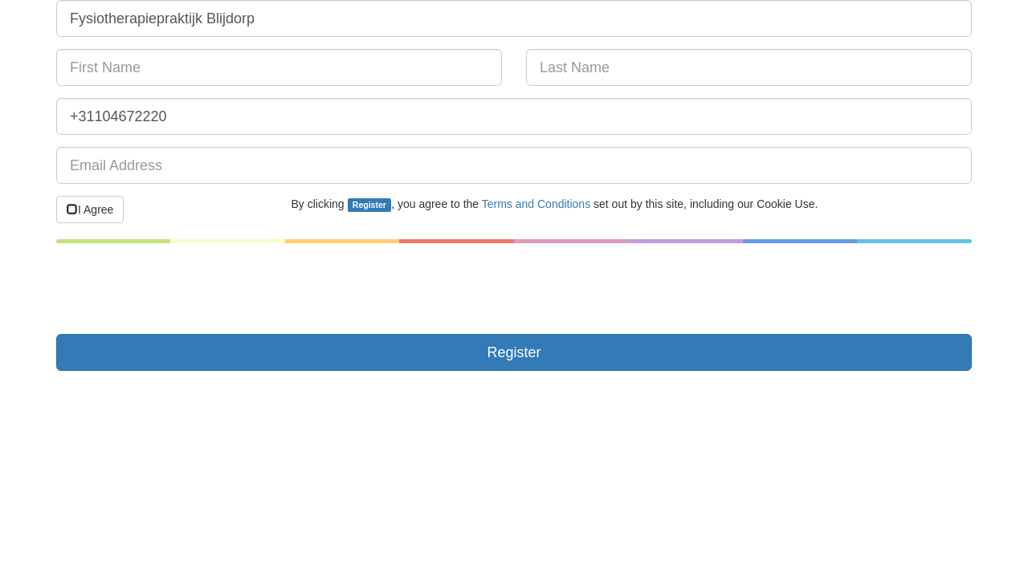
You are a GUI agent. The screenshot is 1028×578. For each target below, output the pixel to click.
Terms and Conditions (536, 203)
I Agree (90, 209)
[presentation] (178, 290)
